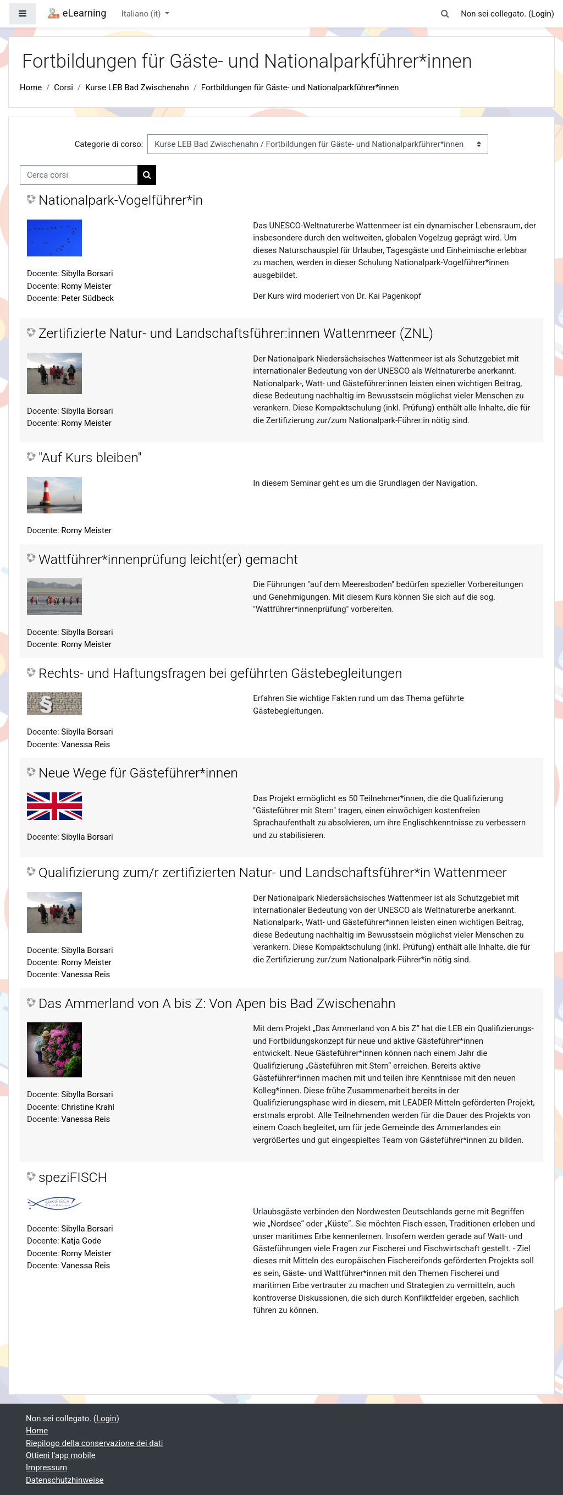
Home (31, 87)
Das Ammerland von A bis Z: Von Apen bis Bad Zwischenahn (217, 1003)
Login (541, 14)
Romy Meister (86, 286)
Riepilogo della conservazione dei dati (94, 1443)
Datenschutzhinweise (65, 1480)
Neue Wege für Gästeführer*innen (138, 773)
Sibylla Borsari (87, 273)
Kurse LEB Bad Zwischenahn (137, 87)
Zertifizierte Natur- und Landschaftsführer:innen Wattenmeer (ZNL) (235, 333)
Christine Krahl (87, 1107)
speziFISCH (72, 1177)
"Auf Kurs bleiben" (90, 458)
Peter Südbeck (87, 298)
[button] (445, 14)
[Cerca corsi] (79, 175)
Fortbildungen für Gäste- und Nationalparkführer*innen (300, 87)
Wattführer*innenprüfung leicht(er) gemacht (168, 559)
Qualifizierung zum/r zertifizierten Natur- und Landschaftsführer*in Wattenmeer (272, 872)
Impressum (46, 1467)
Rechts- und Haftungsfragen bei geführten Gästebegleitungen (220, 673)
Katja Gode (81, 1241)
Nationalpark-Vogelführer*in (120, 200)
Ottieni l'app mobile (61, 1455)
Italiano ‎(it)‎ (142, 14)
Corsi (63, 87)
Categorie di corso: (109, 144)
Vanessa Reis (85, 744)
